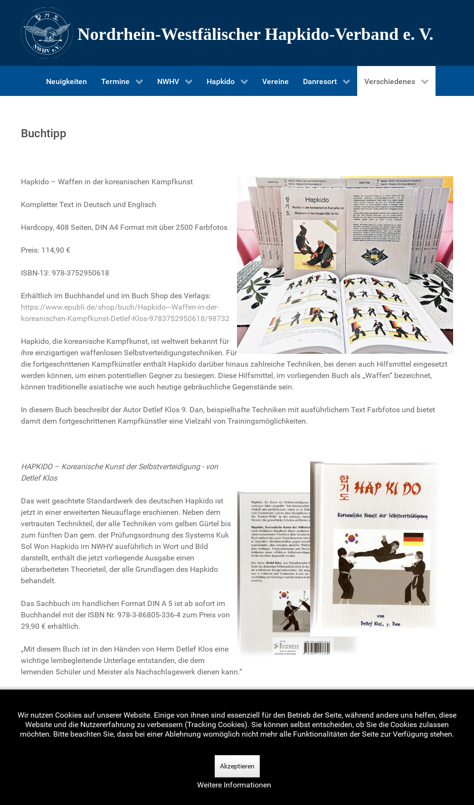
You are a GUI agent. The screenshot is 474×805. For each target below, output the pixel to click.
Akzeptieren (237, 766)
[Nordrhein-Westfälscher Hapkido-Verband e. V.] (237, 33)
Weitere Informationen (234, 784)
